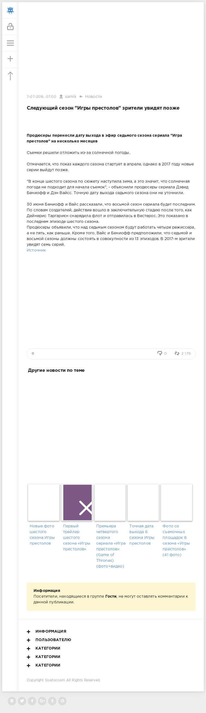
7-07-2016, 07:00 (41, 96)
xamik (70, 96)
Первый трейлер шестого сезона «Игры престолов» (76, 538)
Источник (36, 250)
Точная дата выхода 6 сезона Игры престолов (141, 535)
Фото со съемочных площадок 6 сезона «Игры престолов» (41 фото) (176, 541)
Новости (93, 96)
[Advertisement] (111, 427)
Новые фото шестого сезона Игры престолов (42, 535)
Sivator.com (55, 680)
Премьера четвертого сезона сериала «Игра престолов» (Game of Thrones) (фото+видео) (111, 546)
